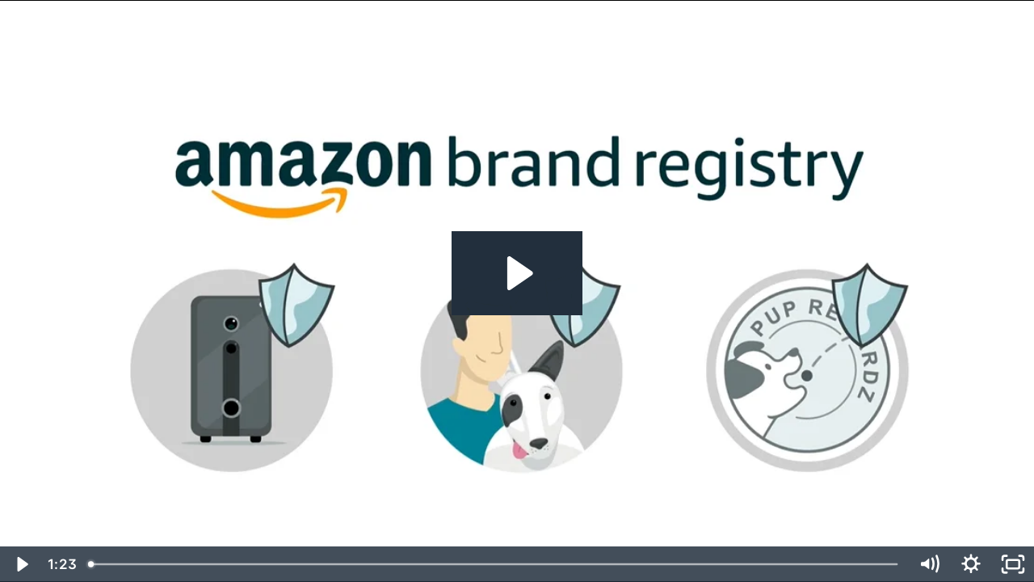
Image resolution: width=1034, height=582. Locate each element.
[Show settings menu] (971, 564)
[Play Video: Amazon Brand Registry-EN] (517, 273)
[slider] (494, 564)
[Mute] (929, 564)
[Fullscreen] (1013, 564)
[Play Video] (21, 564)
